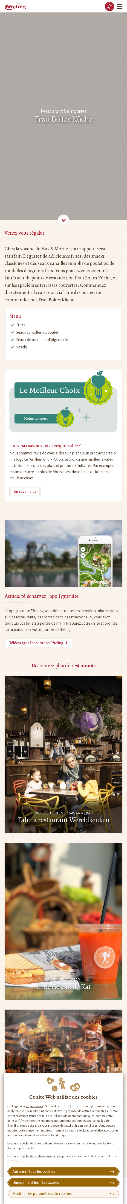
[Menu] (120, 6)
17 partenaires (34, 1106)
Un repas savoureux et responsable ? (45, 445)
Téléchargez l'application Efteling (36, 643)
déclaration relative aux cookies (98, 1130)
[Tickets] (109, 6)
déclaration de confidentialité (40, 1143)
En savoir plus (25, 492)
